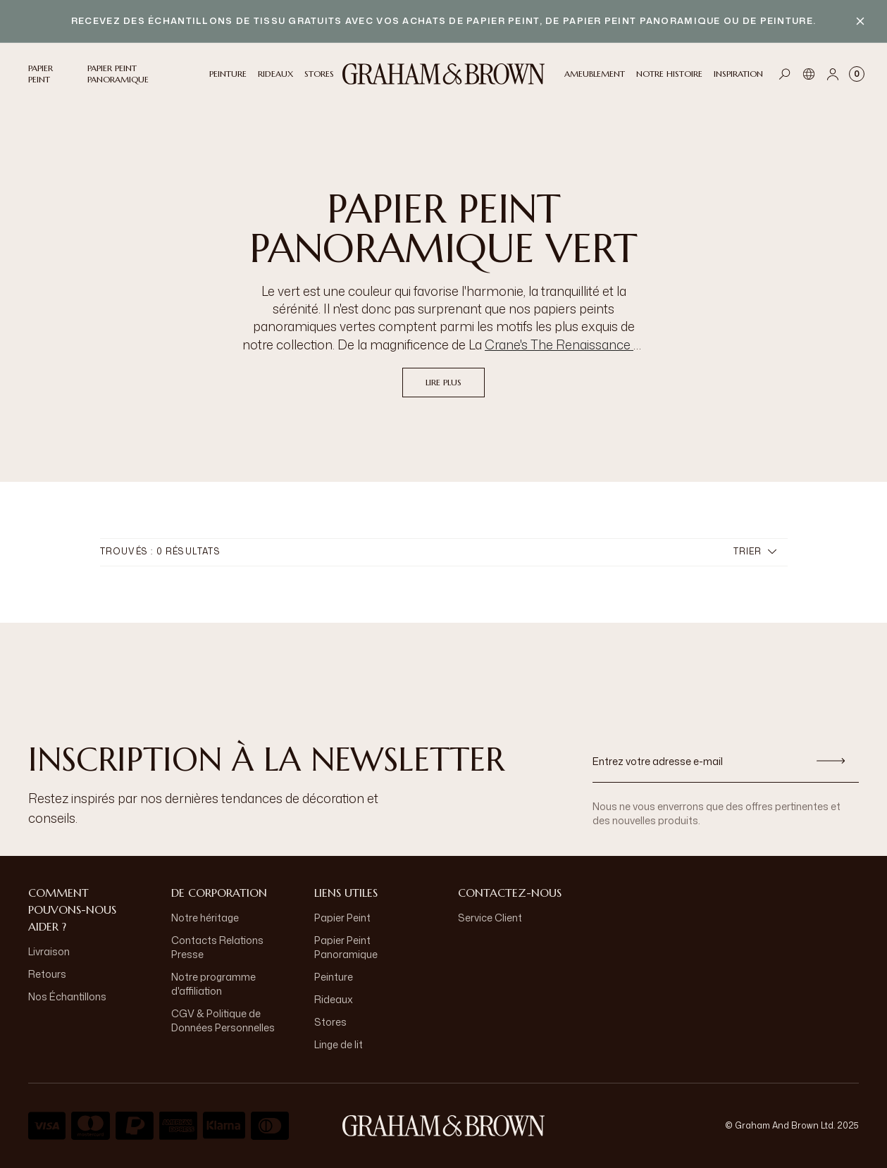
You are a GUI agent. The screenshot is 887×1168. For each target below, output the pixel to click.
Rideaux (333, 999)
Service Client (490, 917)
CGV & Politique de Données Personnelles (223, 1020)
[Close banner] (860, 21)
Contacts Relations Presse (217, 947)
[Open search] (785, 74)
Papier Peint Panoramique (346, 947)
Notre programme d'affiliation (213, 984)
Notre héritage (205, 917)
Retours (47, 974)
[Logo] (443, 74)
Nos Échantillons (67, 996)
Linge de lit (338, 1044)
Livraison (49, 951)
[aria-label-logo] (443, 1125)
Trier (754, 551)
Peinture (333, 976)
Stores (330, 1022)
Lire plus (443, 382)
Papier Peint (342, 917)
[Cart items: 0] (856, 74)
